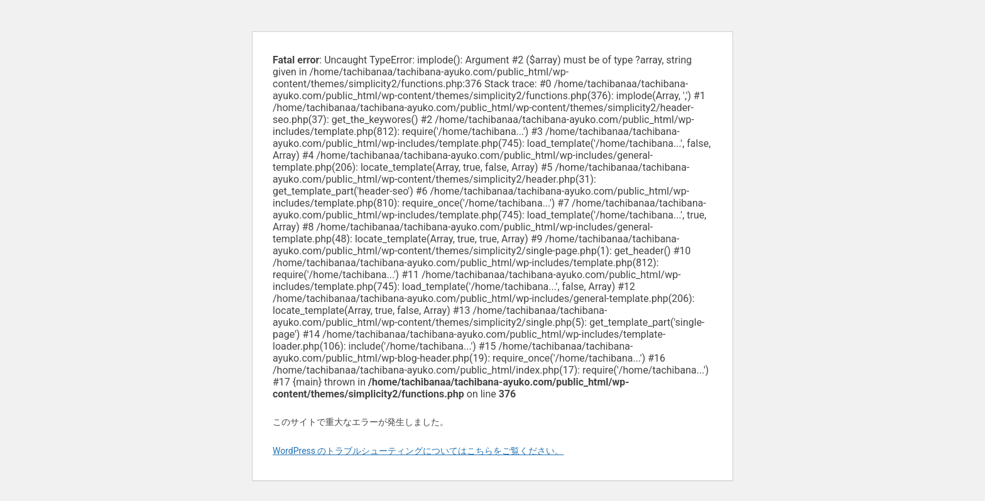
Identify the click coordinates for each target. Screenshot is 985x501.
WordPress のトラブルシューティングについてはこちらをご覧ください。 (418, 451)
